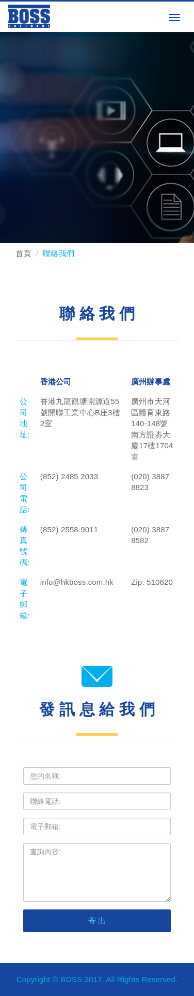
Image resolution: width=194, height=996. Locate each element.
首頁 (23, 253)
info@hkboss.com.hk (77, 582)
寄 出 (97, 920)
